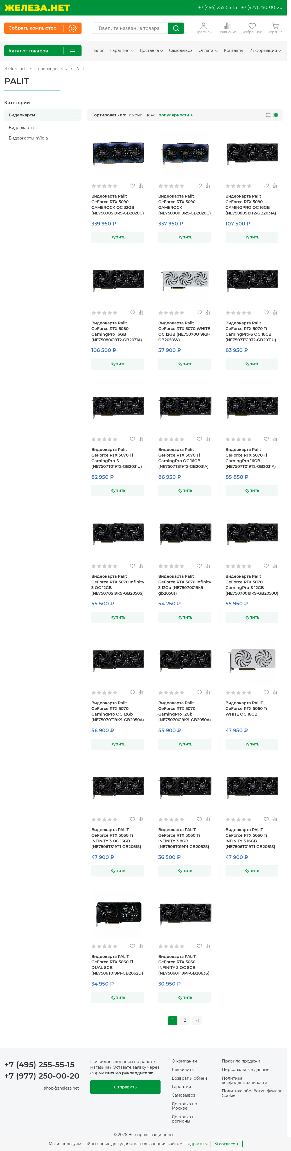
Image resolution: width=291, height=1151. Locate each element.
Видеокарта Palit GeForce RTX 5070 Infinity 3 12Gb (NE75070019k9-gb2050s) (184, 585)
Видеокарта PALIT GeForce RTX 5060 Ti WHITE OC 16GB (246, 708)
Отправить (125, 1087)
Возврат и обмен (189, 1078)
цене (150, 115)
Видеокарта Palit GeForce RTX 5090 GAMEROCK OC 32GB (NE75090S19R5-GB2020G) (117, 205)
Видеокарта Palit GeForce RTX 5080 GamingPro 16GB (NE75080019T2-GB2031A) (116, 331)
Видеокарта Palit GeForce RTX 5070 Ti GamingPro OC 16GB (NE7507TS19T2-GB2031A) (183, 458)
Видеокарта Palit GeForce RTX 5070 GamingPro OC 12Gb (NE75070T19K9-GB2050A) (117, 711)
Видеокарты (44, 115)
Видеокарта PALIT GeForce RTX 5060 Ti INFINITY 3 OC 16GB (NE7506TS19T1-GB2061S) (116, 838)
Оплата (208, 50)
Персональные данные (246, 1069)
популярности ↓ (176, 115)
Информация (265, 50)
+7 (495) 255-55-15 (217, 7)
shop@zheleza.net (61, 1088)
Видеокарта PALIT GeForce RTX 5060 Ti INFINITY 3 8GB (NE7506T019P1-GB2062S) (183, 838)
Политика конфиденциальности (244, 1080)
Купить (117, 237)
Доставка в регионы (183, 1119)
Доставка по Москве (184, 1106)
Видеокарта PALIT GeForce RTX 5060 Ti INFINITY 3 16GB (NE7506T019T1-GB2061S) (250, 838)
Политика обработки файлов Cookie (252, 1093)
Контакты (233, 50)
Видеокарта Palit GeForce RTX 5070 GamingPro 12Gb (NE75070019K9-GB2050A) (184, 711)
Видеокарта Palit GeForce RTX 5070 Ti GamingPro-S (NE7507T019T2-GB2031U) (116, 458)
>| (197, 1020)
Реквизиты (183, 1069)
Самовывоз (180, 50)
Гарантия (122, 50)
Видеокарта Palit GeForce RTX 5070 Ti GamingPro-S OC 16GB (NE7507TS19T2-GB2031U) (250, 331)
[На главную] (37, 7)
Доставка (151, 50)
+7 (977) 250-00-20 (262, 7)
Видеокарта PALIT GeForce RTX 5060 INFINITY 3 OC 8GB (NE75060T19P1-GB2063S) (183, 965)
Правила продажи (241, 1061)
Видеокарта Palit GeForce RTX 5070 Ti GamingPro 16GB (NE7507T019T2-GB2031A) (250, 458)
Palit (79, 68)
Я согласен (226, 1143)
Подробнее (196, 1143)
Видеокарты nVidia (28, 138)
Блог (99, 50)
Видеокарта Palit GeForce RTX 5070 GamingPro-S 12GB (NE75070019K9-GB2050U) (251, 585)
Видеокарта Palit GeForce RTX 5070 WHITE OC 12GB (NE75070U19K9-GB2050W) (184, 331)
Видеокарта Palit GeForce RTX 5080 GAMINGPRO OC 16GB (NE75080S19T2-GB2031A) (250, 205)
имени (136, 115)
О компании (184, 1061)
